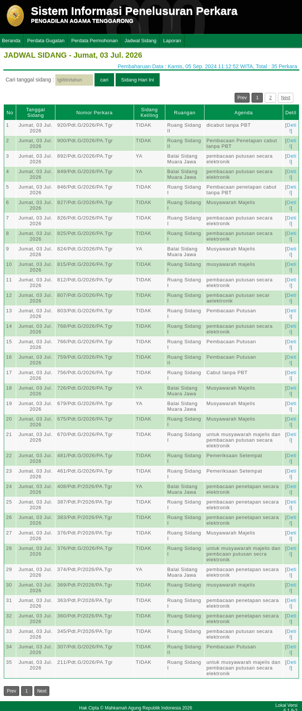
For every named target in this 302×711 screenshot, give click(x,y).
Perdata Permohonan (94, 40)
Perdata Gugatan (45, 40)
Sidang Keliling (149, 112)
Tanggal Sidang (35, 112)
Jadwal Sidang (141, 40)
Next (285, 97)
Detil (290, 112)
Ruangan (184, 112)
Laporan (172, 40)
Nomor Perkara (94, 112)
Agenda (244, 112)
